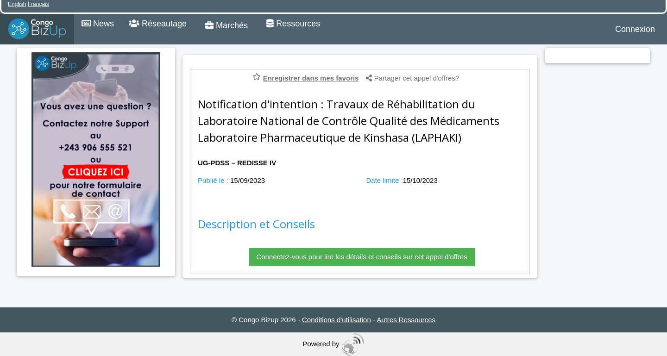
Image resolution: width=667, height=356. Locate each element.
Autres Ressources (406, 320)
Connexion (635, 29)
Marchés (226, 25)
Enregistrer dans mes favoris (311, 78)
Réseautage (158, 23)
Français (38, 4)
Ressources (293, 23)
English (17, 4)
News (98, 23)
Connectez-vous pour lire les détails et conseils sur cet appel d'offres (361, 257)
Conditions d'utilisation (336, 320)
